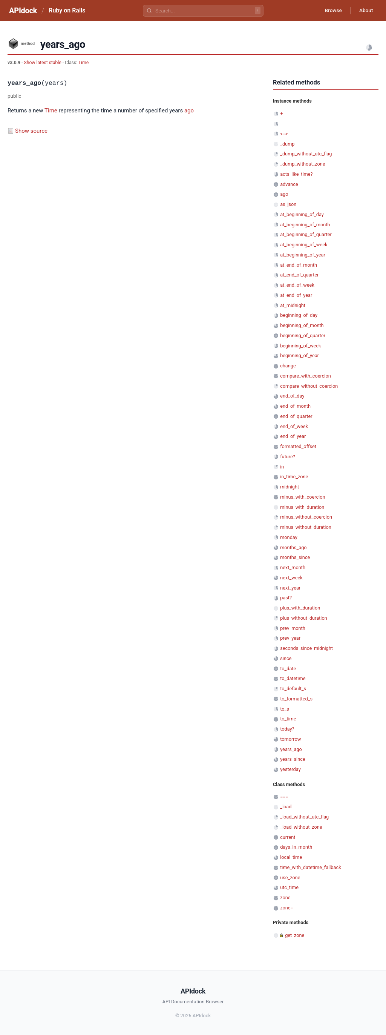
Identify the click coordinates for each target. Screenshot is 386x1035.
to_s (284, 709)
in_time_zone (294, 476)
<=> (284, 134)
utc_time (289, 887)
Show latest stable (43, 62)
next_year (290, 588)
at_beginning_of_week (303, 244)
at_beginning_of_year (302, 255)
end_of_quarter (296, 416)
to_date (288, 668)
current (287, 837)
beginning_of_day (298, 315)
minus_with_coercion (302, 497)
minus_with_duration (302, 507)
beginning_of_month (301, 325)
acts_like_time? (296, 174)
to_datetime (292, 678)
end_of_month (295, 406)
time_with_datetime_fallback (310, 867)
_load (285, 806)
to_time (288, 719)
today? (287, 729)
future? (287, 456)
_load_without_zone (301, 827)
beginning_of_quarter (302, 335)
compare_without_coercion (309, 386)
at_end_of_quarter (299, 275)
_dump (287, 144)
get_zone (294, 935)
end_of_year (293, 436)
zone (285, 897)
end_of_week (294, 426)
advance (289, 184)
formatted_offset (298, 446)
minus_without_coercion (306, 517)
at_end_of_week (297, 285)
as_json (288, 204)
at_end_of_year (296, 295)
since (285, 658)
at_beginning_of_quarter (306, 234)
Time (83, 62)
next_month (292, 567)
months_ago (293, 547)
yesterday (290, 769)
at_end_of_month (298, 265)
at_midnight (292, 305)
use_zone (290, 877)
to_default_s (293, 688)
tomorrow (290, 739)
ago (189, 110)
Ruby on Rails (67, 10)
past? (286, 597)
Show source (31, 130)
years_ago (291, 749)
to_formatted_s (296, 699)
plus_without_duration (303, 618)
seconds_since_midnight (306, 648)
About (365, 11)
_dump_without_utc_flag (306, 154)
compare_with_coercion (305, 376)
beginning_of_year (299, 355)
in (282, 467)
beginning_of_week (300, 346)
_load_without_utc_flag (304, 817)
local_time (291, 857)
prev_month (292, 628)
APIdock (23, 10)
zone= (286, 908)
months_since (295, 557)
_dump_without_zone (302, 164)
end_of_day (292, 396)
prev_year (290, 638)
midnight (289, 487)
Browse (331, 11)
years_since (292, 759)
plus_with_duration (300, 608)
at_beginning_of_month (305, 224)
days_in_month (296, 847)
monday (288, 537)
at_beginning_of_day (302, 214)
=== (284, 797)
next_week (291, 577)
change (288, 366)
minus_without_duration (305, 527)
